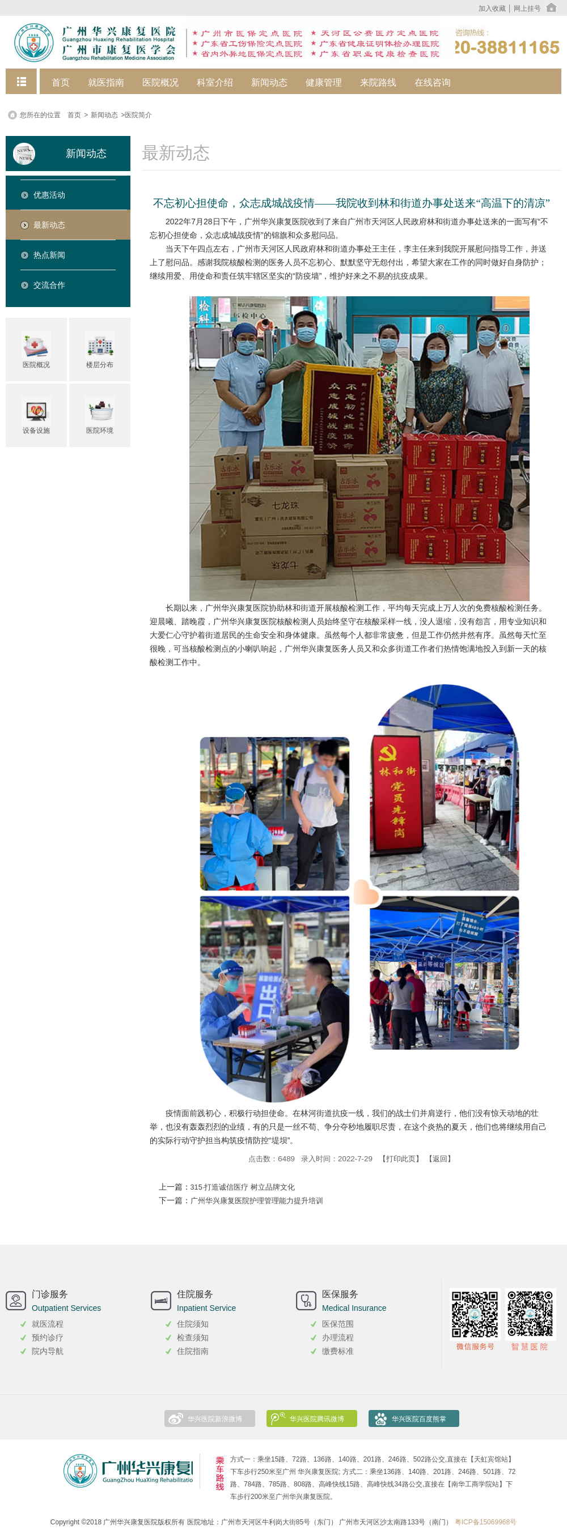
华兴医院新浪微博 (215, 1419)
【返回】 (440, 1158)
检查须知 (193, 1337)
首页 (61, 82)
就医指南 (106, 82)
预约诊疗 (48, 1337)
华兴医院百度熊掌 (419, 1419)
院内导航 (48, 1351)
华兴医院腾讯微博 (317, 1419)
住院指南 (193, 1351)
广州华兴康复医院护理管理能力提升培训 (257, 1201)
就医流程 (48, 1323)
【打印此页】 (401, 1158)
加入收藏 (492, 8)
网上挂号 (527, 8)
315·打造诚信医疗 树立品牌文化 (243, 1187)
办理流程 (338, 1337)
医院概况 (160, 82)
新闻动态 (269, 82)
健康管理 (324, 82)
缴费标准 (338, 1351)
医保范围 (338, 1323)
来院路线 (378, 82)
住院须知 (193, 1323)
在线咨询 (432, 82)
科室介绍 (215, 82)
